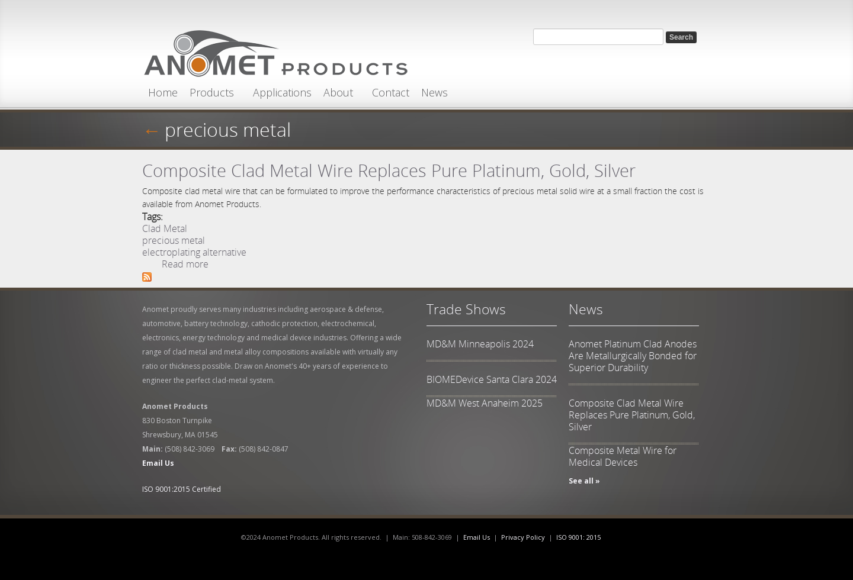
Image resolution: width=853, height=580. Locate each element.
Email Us (476, 537)
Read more (185, 263)
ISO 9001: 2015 (578, 537)
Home (163, 92)
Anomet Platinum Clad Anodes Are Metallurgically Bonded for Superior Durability (633, 355)
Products (212, 92)
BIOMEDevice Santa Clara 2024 (491, 379)
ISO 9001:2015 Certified (181, 489)
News (434, 92)
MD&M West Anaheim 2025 (484, 403)
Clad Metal (164, 228)
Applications (282, 92)
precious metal (228, 129)
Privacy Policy (523, 537)
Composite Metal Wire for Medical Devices (622, 456)
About (338, 92)
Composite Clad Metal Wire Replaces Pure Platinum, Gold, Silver (389, 170)
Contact (390, 92)
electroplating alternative (194, 252)
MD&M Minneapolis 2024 (480, 343)
